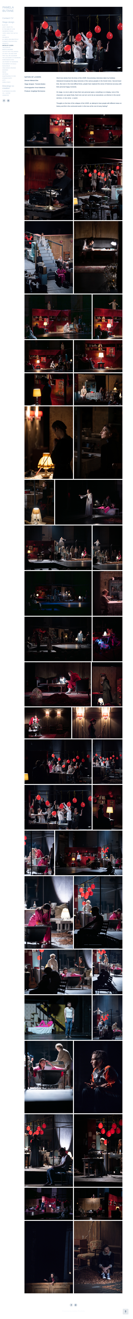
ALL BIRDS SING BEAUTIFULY (10, 39)
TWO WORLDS (6, 47)
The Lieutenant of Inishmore (11, 57)
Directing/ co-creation (8, 87)
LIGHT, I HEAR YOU (7, 27)
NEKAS (4, 72)
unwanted (5, 95)
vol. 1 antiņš (6, 93)
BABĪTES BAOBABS (7, 49)
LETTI (3, 80)
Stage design (8, 22)
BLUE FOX (5, 25)
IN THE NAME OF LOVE (8, 29)
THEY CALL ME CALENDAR (9, 55)
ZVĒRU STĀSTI (6, 82)
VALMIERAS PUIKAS (7, 31)
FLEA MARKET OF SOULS (9, 64)
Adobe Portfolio (78, 1311)
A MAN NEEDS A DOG (8, 59)
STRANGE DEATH (7, 78)
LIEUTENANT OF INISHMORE (10, 61)
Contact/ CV (7, 18)
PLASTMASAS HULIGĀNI (9, 91)
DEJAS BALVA (6, 66)
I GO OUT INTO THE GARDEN (10, 51)
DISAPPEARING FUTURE (9, 76)
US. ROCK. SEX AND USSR (9, 53)
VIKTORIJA (5, 74)
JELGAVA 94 (5, 37)
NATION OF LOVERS (7, 45)
